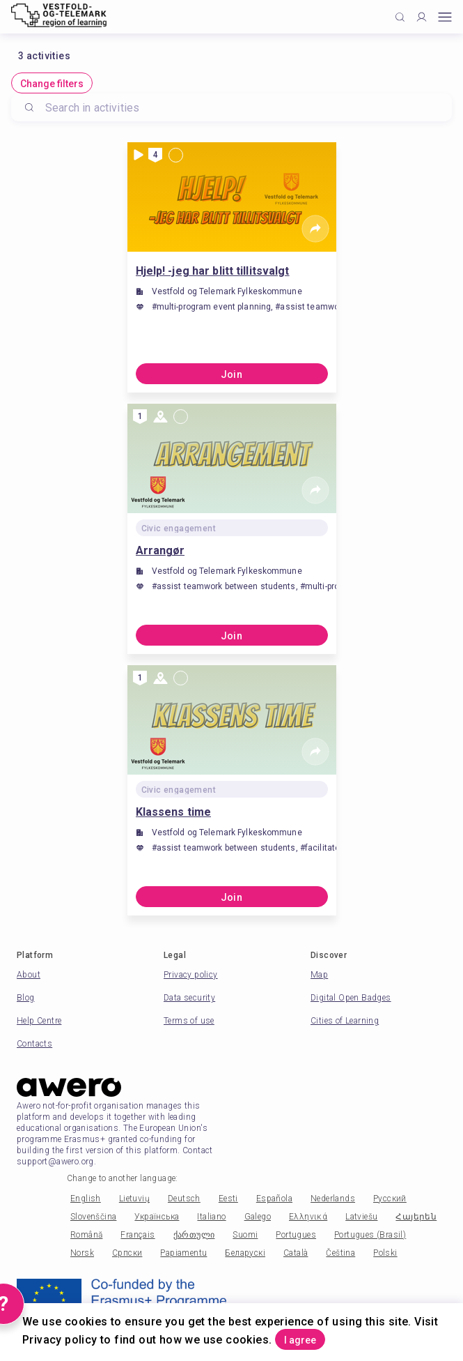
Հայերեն (416, 1217)
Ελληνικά (308, 1217)
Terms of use (189, 1021)
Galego (257, 1217)
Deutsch (184, 1198)
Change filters (52, 83)
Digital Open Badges (351, 998)
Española (274, 1198)
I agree (300, 1340)
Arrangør (160, 550)
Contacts (34, 1044)
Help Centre (39, 1021)
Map (319, 975)
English (85, 1198)
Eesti (228, 1198)
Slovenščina (93, 1217)
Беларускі (245, 1253)
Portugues (296, 1235)
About (28, 975)
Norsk (82, 1253)
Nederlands (333, 1198)
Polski (385, 1253)
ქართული (194, 1235)
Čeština (340, 1253)
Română (86, 1235)
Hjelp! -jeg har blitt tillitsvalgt (213, 270)
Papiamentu (183, 1253)
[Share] (315, 229)
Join (232, 374)
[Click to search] (400, 17)
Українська (156, 1217)
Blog (26, 998)
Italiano (211, 1217)
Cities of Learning (345, 1021)
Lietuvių (134, 1198)
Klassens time (174, 812)
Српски (127, 1253)
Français (137, 1235)
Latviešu (361, 1217)
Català (295, 1253)
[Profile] (421, 17)
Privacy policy (191, 975)
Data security (189, 998)
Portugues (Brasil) (370, 1235)
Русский (390, 1198)
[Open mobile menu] (445, 17)
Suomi (245, 1235)
